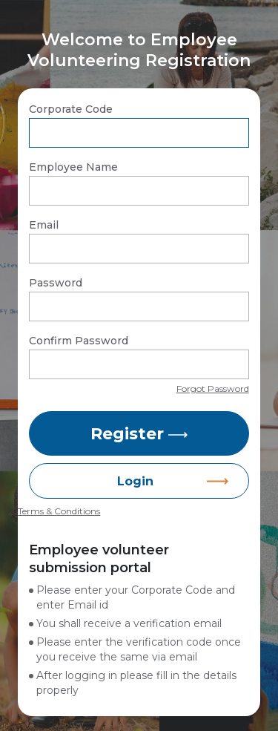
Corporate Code (71, 109)
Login (135, 481)
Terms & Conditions (59, 511)
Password (55, 283)
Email (44, 225)
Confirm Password (78, 341)
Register (139, 434)
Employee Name (73, 167)
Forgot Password (212, 388)
